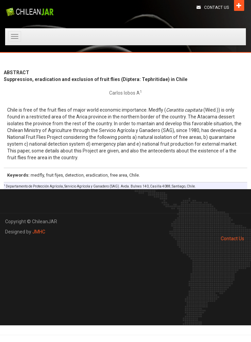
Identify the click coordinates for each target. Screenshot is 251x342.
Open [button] (239, 5)
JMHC (38, 231)
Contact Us (216, 7)
